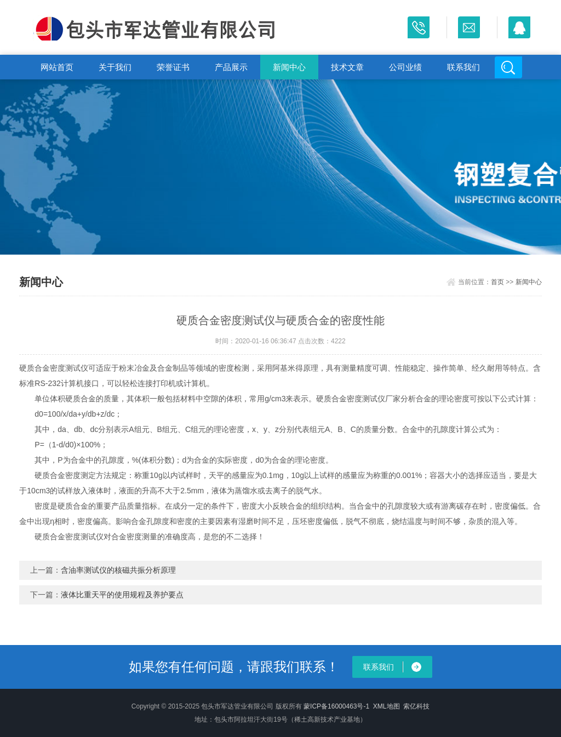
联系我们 (463, 67)
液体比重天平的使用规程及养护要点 (122, 594)
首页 (497, 282)
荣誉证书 (173, 67)
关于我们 (115, 67)
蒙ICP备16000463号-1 (336, 706)
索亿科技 (416, 706)
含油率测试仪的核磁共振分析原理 (118, 570)
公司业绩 (405, 67)
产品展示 (231, 67)
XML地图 (386, 706)
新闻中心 (289, 67)
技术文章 (347, 67)
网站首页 (57, 67)
